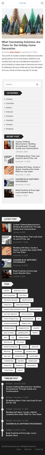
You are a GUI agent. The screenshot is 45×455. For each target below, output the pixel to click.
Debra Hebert (15, 52)
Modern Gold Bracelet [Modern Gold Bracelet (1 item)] (10, 347)
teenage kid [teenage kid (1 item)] (19, 365)
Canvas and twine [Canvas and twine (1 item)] (35, 309)
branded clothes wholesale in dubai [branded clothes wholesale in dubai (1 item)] (14, 309)
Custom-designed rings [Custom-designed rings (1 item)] (11, 319)
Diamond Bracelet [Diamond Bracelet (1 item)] (28, 319)
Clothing (9, 99)
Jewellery (9, 120)
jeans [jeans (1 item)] (5, 337)
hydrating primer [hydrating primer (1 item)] (23, 333)
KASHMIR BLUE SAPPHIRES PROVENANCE (27, 180)
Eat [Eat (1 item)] (38, 319)
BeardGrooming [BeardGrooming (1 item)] (27, 300)
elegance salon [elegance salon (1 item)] (26, 323)
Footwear (9, 116)
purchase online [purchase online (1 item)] (31, 351)
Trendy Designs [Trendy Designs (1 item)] (8, 370)
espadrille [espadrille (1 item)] (36, 328)
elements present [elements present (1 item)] (9, 328)
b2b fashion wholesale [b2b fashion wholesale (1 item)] (11, 300)
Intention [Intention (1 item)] (35, 333)
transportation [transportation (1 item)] (31, 365)
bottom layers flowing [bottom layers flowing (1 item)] (22, 305)
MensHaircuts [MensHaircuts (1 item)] (8, 342)
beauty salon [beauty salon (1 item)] (8, 305)
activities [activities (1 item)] (6, 291)
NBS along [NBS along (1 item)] (7, 351)
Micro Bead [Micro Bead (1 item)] (20, 342)
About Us (28, 449)
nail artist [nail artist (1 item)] (24, 347)
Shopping (9, 129)
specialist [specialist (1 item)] (21, 361)
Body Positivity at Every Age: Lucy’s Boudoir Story (28, 191)
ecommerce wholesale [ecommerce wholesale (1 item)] (10, 323)
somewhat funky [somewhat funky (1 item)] (8, 361)
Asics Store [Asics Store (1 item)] (22, 295)
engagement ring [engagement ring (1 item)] (24, 328)
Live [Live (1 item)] (13, 337)
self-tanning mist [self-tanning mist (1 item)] (20, 356)
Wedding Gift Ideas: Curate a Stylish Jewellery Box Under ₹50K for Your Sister (28, 169)
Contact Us (39, 449)
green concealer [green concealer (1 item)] (9, 333)
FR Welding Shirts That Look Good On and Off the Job (27, 157)
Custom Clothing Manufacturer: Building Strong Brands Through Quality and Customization (27, 145)
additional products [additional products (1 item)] (20, 291)
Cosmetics (10, 103)
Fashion (9, 108)
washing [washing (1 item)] (20, 370)
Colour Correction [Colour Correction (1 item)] (26, 314)
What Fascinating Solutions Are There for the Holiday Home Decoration (21, 45)
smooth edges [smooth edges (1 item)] (33, 356)
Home (19, 449)
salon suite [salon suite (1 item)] (7, 356)
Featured (9, 112)
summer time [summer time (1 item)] (8, 365)
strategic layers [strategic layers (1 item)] (32, 361)
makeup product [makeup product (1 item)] (24, 337)
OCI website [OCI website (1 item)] (18, 351)
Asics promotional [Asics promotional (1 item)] (9, 295)
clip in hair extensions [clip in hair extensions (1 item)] (10, 314)
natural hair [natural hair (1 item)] (35, 347)
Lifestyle (9, 125)
